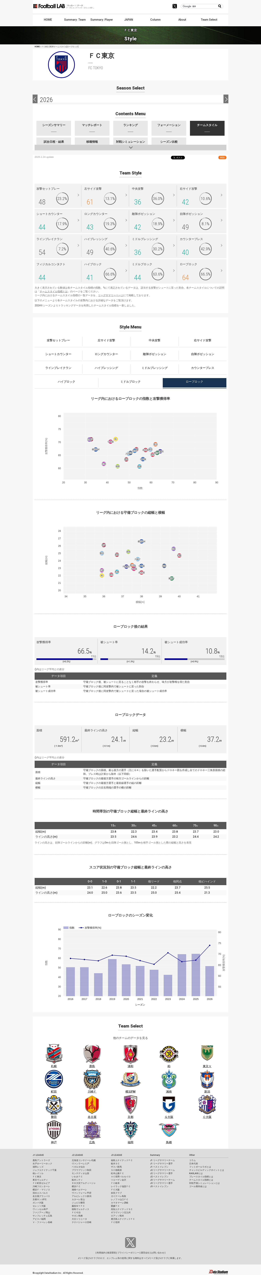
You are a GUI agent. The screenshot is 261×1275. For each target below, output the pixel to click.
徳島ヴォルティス (80, 1209)
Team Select (209, 19)
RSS (222, 157)
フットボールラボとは (200, 1167)
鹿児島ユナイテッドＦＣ (123, 1219)
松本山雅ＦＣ (117, 1173)
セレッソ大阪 (39, 1206)
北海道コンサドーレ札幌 (84, 1160)
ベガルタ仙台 (78, 1167)
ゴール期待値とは (198, 1186)
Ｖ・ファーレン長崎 (42, 1222)
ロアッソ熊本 (117, 1215)
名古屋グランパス (41, 1196)
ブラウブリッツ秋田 (81, 1170)
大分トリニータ (79, 1219)
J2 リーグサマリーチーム (162, 1170)
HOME (48, 19)
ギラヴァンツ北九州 (120, 1212)
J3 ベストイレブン (159, 1186)
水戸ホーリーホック (42, 1163)
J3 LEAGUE (116, 1155)
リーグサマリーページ (110, 295)
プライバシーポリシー (128, 1252)
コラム (192, 1160)
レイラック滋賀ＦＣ (120, 1186)
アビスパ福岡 (39, 1219)
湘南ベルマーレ (79, 1189)
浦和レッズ (38, 1167)
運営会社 (145, 1252)
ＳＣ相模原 (116, 1170)
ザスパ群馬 (116, 1167)
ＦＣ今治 (76, 1212)
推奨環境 (111, 1252)
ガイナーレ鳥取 (118, 1196)
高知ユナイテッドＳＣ (122, 1209)
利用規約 (101, 1252)
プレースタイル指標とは (201, 1176)
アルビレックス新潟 (81, 1196)
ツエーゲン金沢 (118, 1180)
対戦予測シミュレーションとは (204, 1183)
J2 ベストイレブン (159, 1176)
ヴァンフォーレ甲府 (81, 1193)
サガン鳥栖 (77, 1215)
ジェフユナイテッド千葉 (45, 1170)
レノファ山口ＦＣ (119, 1199)
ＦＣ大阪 (115, 1189)
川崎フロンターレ (41, 1186)
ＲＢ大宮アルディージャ (84, 1183)
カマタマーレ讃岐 (119, 1202)
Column (155, 19)
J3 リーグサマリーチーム (162, 1180)
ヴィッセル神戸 (40, 1209)
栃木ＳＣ (115, 1163)
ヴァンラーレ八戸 (80, 1163)
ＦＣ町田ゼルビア (41, 1183)
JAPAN (128, 19)
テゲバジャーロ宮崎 (81, 1222)
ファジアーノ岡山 (41, 1212)
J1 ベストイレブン (159, 1167)
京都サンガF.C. (40, 1199)
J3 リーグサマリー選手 (161, 1183)
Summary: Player (101, 19)
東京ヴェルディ (40, 1180)
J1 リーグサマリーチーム (162, 1160)
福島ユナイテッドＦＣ (122, 1160)
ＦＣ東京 (37, 1176)
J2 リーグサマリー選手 (161, 1173)
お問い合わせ (157, 1252)
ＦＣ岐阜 (115, 1183)
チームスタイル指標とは (54, 291)
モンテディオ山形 (80, 1173)
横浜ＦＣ (76, 1186)
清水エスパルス (40, 1193)
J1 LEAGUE (38, 1155)
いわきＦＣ (77, 1176)
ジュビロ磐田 (78, 1202)
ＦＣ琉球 (115, 1222)
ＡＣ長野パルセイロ (120, 1176)
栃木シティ (77, 1180)
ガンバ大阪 (38, 1202)
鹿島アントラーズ (41, 1160)
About (182, 19)
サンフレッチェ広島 (42, 1215)
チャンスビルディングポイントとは (206, 1170)
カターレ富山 (78, 1199)
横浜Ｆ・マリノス (41, 1189)
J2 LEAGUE (77, 1155)
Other (192, 1155)
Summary (155, 1155)
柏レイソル (38, 1173)
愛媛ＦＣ (115, 1206)
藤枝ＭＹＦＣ (78, 1206)
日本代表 (193, 1163)
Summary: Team (75, 19)
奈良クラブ (116, 1193)
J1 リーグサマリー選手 (161, 1163)
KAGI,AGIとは (196, 1173)
